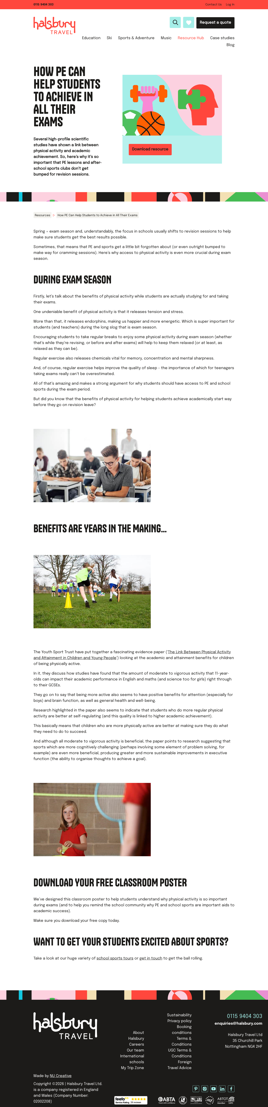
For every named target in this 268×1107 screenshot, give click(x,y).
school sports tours (115, 958)
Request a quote (215, 23)
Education (91, 38)
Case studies (222, 38)
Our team (135, 1050)
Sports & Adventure (136, 38)
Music (166, 38)
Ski (109, 38)
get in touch (150, 958)
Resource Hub (191, 38)
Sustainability (179, 1015)
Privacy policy (180, 1021)
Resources (42, 215)
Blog (230, 45)
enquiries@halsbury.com (238, 1024)
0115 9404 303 (44, 4)
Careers (136, 1044)
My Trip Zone (132, 1068)
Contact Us (213, 4)
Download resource (150, 149)
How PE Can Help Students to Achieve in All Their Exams (98, 215)
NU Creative (61, 1076)
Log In (230, 4)
